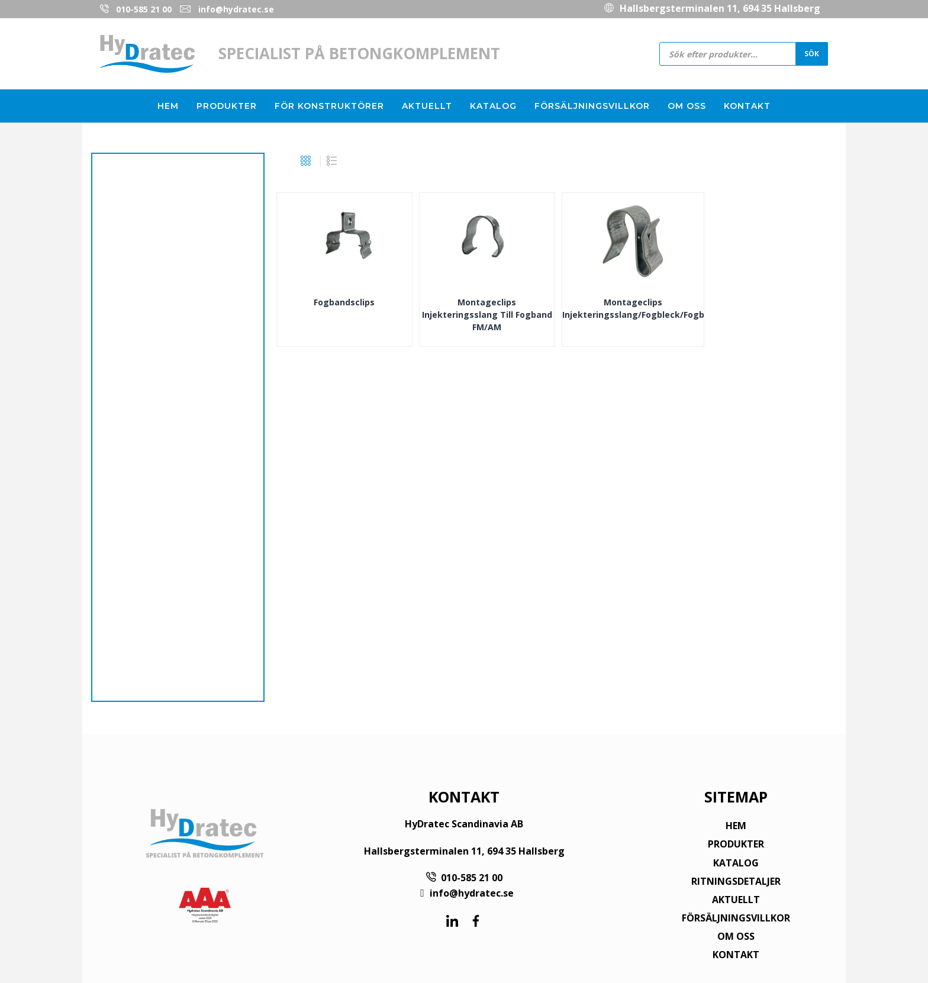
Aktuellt (427, 106)
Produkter (226, 106)
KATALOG (736, 862)
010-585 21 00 (144, 9)
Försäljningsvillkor (592, 106)
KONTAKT (736, 954)
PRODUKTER (736, 843)
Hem (168, 106)
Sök (811, 53)
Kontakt (747, 106)
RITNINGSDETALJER (736, 881)
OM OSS (736, 936)
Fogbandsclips (344, 302)
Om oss (687, 106)
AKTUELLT (736, 899)
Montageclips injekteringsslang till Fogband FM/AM (487, 314)
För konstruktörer (329, 106)
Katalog (493, 106)
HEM (736, 825)
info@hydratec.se (236, 9)
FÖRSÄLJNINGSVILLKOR (736, 917)
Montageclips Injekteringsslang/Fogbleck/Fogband (633, 308)
